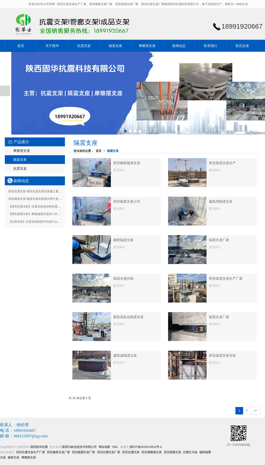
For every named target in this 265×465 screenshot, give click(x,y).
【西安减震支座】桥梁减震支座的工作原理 (35, 214)
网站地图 (104, 447)
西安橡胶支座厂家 (58, 452)
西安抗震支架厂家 (108, 452)
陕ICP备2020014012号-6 (146, 447)
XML (115, 447)
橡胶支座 (13, 457)
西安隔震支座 (172, 452)
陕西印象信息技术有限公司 (79, 447)
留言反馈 (242, 46)
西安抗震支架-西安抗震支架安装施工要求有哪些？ (40, 191)
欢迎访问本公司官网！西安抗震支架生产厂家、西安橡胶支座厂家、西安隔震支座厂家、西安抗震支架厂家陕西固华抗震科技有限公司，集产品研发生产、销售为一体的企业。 (140, 4)
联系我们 (210, 46)
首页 (20, 46)
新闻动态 (179, 46)
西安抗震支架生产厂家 (30, 452)
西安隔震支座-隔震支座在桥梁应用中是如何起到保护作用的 (46, 198)
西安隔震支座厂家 (83, 452)
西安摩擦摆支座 (151, 452)
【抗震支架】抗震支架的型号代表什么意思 (35, 221)
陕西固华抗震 (39, 447)
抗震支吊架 (190, 452)
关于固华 (52, 46)
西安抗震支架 (130, 452)
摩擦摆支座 (147, 46)
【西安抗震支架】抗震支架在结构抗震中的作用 (38, 206)
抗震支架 (84, 46)
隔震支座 (115, 46)
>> (255, 410)
